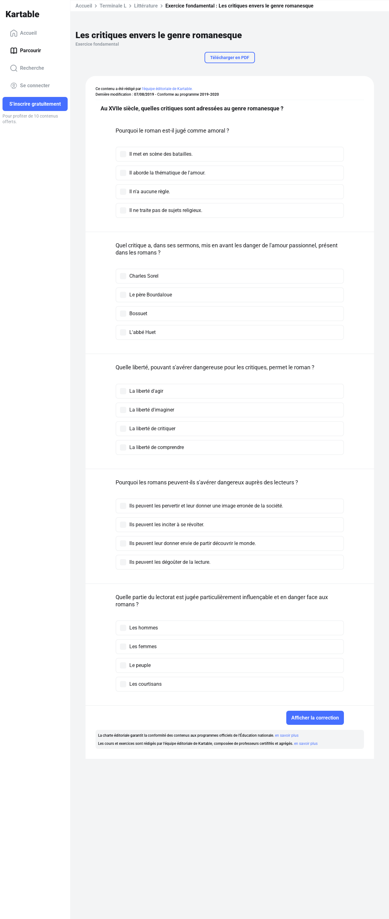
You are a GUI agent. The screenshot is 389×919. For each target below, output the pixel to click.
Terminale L (113, 6)
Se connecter (30, 85)
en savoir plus (286, 735)
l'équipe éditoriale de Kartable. (167, 89)
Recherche (27, 68)
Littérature (146, 6)
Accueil (23, 33)
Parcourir (25, 50)
